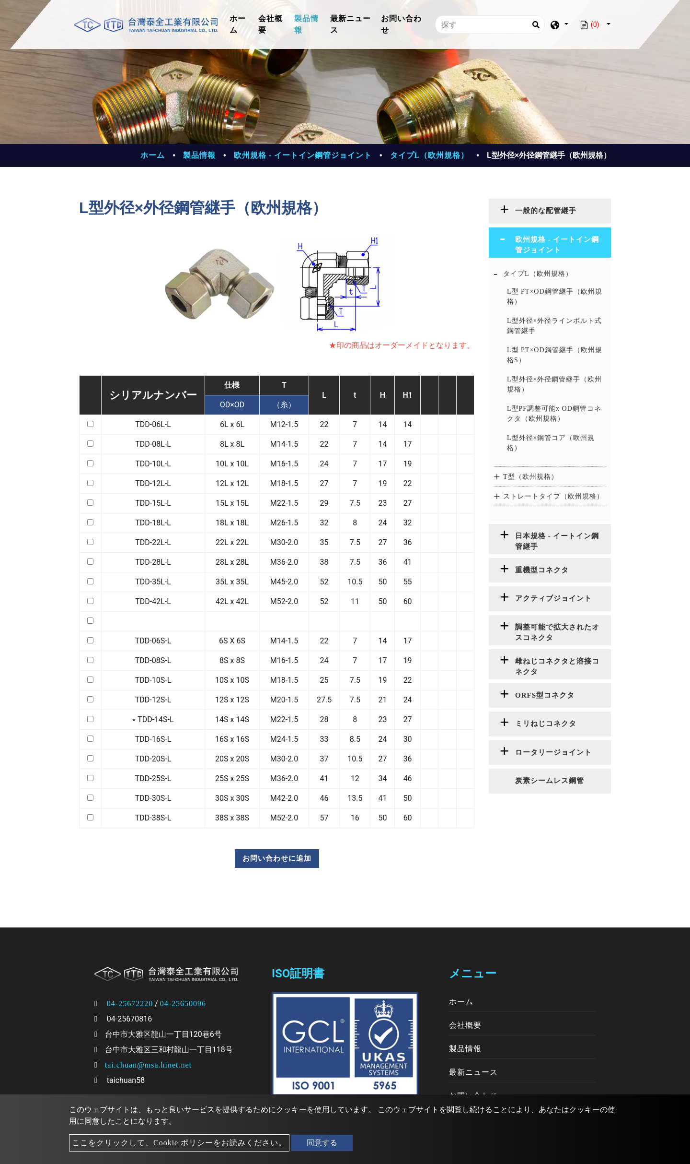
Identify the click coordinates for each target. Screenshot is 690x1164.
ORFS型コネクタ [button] (545, 695)
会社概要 (270, 24)
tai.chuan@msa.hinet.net (148, 1065)
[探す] (490, 24)
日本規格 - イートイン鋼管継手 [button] (557, 541)
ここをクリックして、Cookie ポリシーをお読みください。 (179, 1143)
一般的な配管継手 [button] (545, 210)
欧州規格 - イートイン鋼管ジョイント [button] (557, 245)
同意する (322, 1143)
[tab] (550, 211)
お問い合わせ (401, 24)
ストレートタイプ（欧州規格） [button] (553, 496)
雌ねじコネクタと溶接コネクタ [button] (557, 666)
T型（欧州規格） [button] (530, 476)
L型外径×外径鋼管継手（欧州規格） (554, 384)
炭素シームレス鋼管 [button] (549, 780)
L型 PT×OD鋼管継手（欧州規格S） (554, 355)
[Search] (536, 24)
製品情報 (306, 24)
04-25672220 (130, 1003)
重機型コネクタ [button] (542, 570)
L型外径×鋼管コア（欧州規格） (551, 442)
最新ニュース (350, 24)
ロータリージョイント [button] (553, 752)
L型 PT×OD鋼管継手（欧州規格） (554, 296)
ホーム (242, 24)
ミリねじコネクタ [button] (545, 723)
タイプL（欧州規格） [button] (538, 273)
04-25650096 (183, 1003)
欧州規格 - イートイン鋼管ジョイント (303, 155)
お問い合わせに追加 (276, 858)
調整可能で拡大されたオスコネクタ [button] (557, 632)
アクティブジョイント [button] (553, 598)
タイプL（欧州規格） (429, 155)
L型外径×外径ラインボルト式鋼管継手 (554, 325)
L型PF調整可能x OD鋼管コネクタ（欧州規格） (554, 413)
